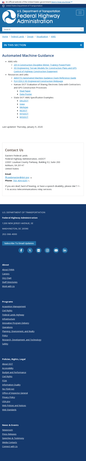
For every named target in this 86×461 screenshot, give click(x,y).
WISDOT (24, 117)
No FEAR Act (8, 389)
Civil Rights (7, 310)
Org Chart (6, 278)
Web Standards (9, 409)
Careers (5, 273)
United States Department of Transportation (24, 6)
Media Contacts (9, 442)
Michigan (24, 107)
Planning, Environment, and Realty (18, 331)
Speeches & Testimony (13, 438)
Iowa (22, 104)
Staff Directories (9, 282)
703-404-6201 (21, 180)
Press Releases (9, 434)
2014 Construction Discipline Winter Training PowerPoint (42, 64)
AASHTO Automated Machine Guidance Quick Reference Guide (45, 77)
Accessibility (7, 368)
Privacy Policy (8, 397)
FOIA (4, 380)
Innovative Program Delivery (15, 323)
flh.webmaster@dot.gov (18, 177)
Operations (7, 327)
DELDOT (24, 100)
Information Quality (11, 384)
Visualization (42, 36)
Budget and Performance (14, 372)
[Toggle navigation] (80, 12)
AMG (53, 36)
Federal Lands (17, 36)
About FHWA (8, 269)
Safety (5, 343)
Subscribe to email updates (19, 243)
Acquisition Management (14, 306)
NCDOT (23, 110)
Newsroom (7, 429)
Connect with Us (10, 446)
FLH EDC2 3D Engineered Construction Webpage (38, 81)
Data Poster (26, 94)
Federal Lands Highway (13, 314)
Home (5, 36)
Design (30, 36)
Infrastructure (8, 319)
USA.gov (6, 401)
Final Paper (25, 90)
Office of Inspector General (15, 393)
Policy (5, 335)
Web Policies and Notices (14, 405)
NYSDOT (24, 113)
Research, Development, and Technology (21, 339)
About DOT (7, 364)
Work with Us (8, 286)
